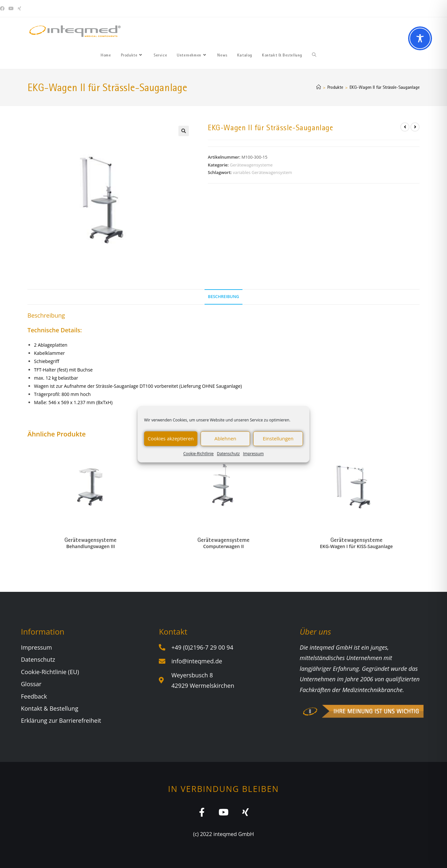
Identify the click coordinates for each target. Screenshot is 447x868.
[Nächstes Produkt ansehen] (415, 127)
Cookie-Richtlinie (198, 453)
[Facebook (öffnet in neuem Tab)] (3, 8)
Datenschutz (228, 453)
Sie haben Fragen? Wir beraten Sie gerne (328, 8)
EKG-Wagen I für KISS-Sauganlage (356, 546)
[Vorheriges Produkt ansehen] (404, 127)
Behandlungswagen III (90, 546)
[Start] (318, 87)
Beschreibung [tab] (223, 296)
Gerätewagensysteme (251, 165)
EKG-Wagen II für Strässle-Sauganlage (385, 87)
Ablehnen (225, 438)
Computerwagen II (223, 546)
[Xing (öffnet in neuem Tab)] (19, 8)
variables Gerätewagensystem (262, 172)
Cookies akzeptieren (171, 438)
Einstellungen (278, 438)
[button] (183, 131)
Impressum (253, 453)
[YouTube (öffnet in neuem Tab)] (11, 8)
